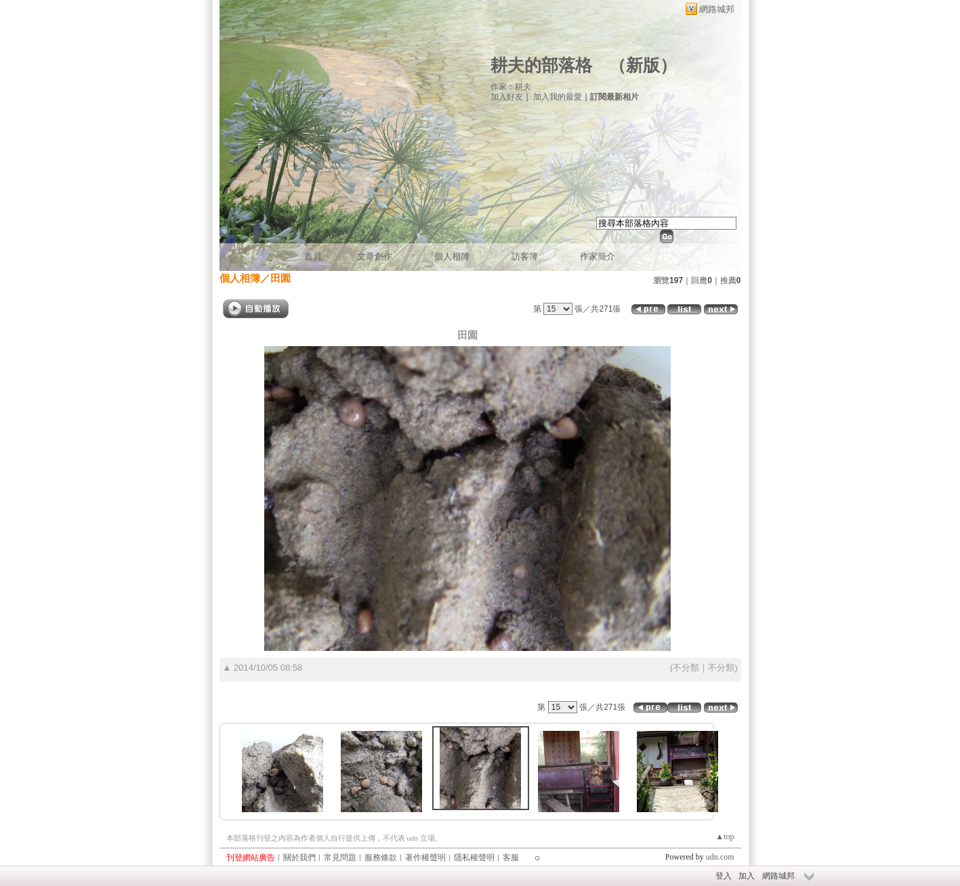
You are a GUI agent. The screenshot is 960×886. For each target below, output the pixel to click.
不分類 (686, 667)
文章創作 (374, 256)
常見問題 (340, 857)
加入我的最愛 (557, 97)
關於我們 (299, 857)
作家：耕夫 (511, 86)
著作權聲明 (425, 857)
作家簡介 (597, 256)
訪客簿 (525, 256)
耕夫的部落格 (541, 65)
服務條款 (380, 857)
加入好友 (507, 97)
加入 (746, 876)
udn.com (720, 857)
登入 (723, 876)
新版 (643, 65)
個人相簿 (451, 256)
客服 (511, 857)
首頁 (313, 256)
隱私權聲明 (474, 857)
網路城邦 (716, 9)
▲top (724, 836)
